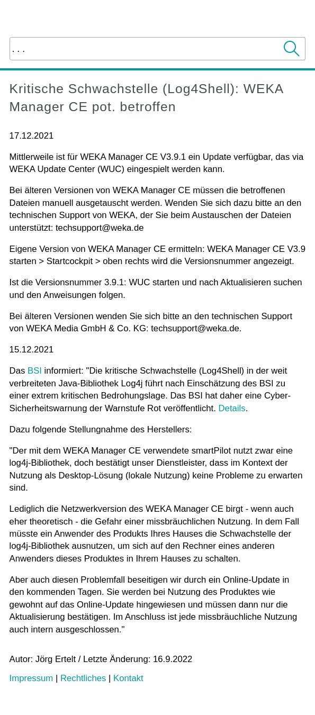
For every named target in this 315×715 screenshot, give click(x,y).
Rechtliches (83, 678)
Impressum (31, 678)
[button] (292, 48)
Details (232, 408)
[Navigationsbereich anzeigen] (299, 18)
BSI (35, 371)
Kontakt (128, 678)
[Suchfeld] (158, 48)
